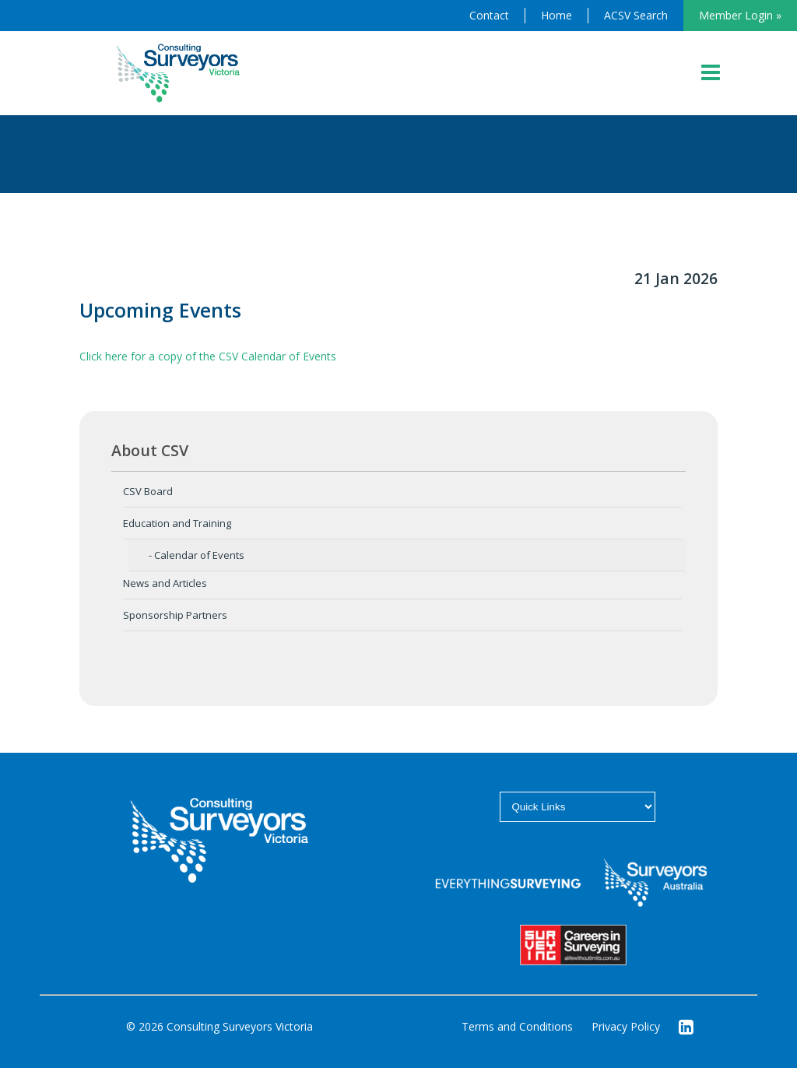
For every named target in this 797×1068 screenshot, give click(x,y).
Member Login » (740, 15)
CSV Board (148, 491)
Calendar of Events (199, 555)
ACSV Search (636, 15)
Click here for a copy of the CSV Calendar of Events (207, 356)
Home (556, 15)
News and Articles (165, 583)
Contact (489, 15)
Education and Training (177, 523)
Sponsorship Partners (175, 615)
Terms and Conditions (517, 1026)
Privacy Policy (626, 1026)
